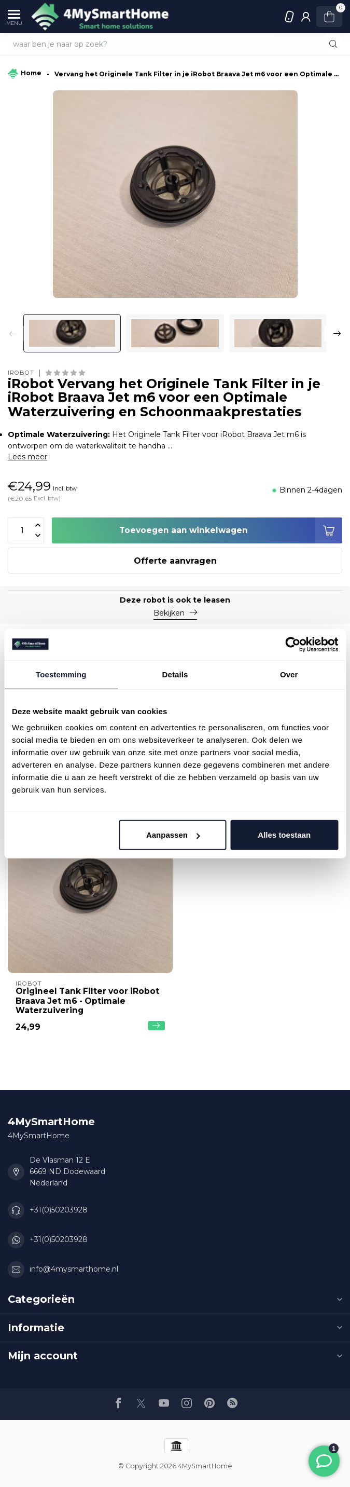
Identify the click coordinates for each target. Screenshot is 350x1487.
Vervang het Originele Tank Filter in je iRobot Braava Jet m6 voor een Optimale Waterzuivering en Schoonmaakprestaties (198, 74)
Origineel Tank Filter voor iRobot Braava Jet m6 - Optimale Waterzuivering (87, 1001)
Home (24, 74)
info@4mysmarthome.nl (74, 1269)
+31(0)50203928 (290, 16)
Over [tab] (289, 674)
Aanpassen (173, 834)
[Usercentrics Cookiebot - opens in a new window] (292, 644)
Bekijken (175, 613)
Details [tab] (175, 674)
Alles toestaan (284, 834)
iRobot (21, 373)
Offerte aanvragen (175, 561)
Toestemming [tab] (61, 674)
